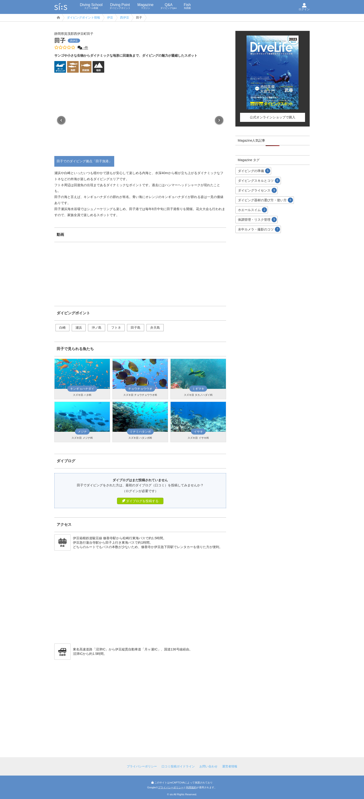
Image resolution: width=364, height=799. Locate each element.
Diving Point (120, 6)
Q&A (168, 6)
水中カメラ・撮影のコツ (259, 229)
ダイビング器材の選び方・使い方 (265, 200)
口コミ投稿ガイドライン (178, 766)
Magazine (145, 6)
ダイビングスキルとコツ (259, 180)
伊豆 (110, 17)
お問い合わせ (208, 766)
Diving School (91, 6)
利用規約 (191, 787)
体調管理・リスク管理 (257, 219)
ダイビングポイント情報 (83, 17)
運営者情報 (229, 766)
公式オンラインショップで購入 (272, 117)
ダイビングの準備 (254, 170)
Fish (187, 6)
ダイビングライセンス (257, 190)
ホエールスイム (252, 209)
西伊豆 (124, 17)
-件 (83, 48)
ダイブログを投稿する (140, 501)
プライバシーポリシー (142, 766)
